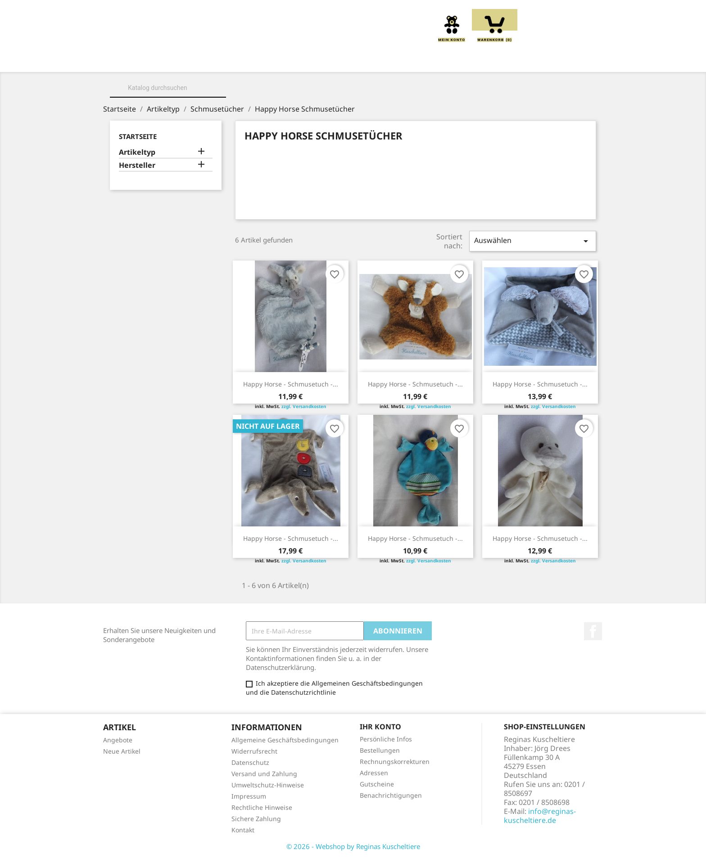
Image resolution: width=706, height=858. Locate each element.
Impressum (248, 796)
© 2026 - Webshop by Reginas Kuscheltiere (353, 846)
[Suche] (168, 88)
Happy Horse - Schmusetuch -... (290, 384)
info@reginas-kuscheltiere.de (540, 815)
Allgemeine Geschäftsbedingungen (285, 740)
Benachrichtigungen (391, 795)
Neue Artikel (121, 751)
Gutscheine (377, 784)
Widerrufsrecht (254, 751)
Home (143, 59)
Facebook (593, 631)
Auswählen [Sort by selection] (532, 241)
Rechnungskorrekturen (395, 761)
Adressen (374, 772)
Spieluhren (552, 59)
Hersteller (137, 165)
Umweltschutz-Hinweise (267, 785)
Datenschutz (250, 762)
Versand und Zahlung (264, 773)
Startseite (138, 136)
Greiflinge (353, 59)
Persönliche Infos (386, 739)
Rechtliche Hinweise (261, 807)
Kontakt (242, 830)
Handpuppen (414, 59)
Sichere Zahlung (256, 818)
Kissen (303, 59)
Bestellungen (380, 750)
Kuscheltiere (248, 59)
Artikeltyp (137, 152)
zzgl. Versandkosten (303, 406)
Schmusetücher (484, 59)
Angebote (117, 740)
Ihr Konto (380, 727)
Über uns (188, 59)
